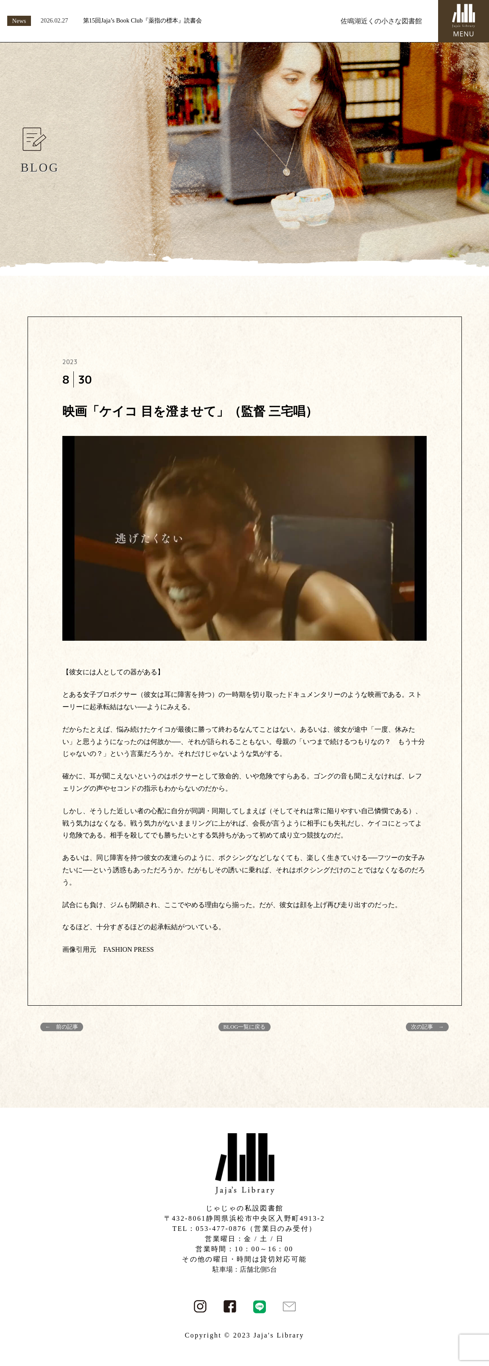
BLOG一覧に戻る (245, 1027)
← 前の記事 (61, 1027)
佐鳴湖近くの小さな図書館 (381, 21)
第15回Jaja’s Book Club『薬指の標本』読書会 (142, 20)
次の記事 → (427, 1027)
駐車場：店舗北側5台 (244, 1269)
